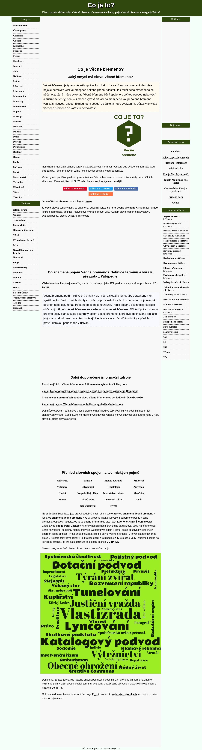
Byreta (113, 506)
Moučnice (139, 493)
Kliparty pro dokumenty (176, 157)
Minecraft (62, 480)
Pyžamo (17, 277)
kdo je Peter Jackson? (69, 525)
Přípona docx (176, 197)
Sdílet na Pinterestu (74, 188)
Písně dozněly (20, 267)
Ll (164, 342)
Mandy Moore (170, 331)
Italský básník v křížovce (176, 282)
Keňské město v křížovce (176, 299)
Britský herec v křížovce (175, 230)
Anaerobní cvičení (113, 499)
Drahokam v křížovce (174, 258)
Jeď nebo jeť (170, 316)
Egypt (95, 694)
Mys (15, 245)
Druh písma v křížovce (175, 263)
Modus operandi (113, 480)
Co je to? (100, 5)
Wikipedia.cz (117, 283)
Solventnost (88, 487)
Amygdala (138, 487)
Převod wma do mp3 (23, 240)
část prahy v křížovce (174, 235)
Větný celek (88, 499)
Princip (88, 480)
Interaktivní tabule (113, 493)
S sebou (17, 282)
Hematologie (113, 487)
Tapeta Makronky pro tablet (176, 181)
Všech (16, 235)
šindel (16, 287)
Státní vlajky (19, 225)
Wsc (165, 357)
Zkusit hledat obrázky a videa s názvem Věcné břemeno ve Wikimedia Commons (90, 391)
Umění (62, 493)
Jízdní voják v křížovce (175, 294)
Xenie (139, 499)
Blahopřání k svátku (23, 230)
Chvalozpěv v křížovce (174, 245)
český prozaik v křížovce (175, 240)
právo (88, 201)
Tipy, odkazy (19, 219)
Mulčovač (139, 480)
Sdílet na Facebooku (126, 188)
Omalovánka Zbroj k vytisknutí (175, 190)
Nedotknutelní (88, 506)
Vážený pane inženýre (24, 297)
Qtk (165, 347)
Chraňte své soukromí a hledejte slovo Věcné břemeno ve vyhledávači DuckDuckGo (92, 397)
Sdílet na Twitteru (100, 188)
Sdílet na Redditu (100, 194)
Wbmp (166, 352)
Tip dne (17, 302)
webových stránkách (124, 694)
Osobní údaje (110, 748)
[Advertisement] (100, 42)
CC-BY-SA (113, 542)
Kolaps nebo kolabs (173, 321)
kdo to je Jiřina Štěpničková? (134, 521)
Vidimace (62, 487)
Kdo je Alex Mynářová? (176, 174)
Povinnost (18, 272)
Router (62, 499)
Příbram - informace (176, 162)
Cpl (165, 336)
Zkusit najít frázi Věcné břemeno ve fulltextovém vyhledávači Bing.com (84, 384)
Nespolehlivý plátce (87, 493)
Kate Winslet (170, 326)
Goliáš (175, 202)
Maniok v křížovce (172, 304)
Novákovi (18, 257)
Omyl (16, 262)
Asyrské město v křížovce (171, 218)
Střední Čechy (20, 292)
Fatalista (176, 151)
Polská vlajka (175, 168)
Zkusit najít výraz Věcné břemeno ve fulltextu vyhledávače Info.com (82, 404)
